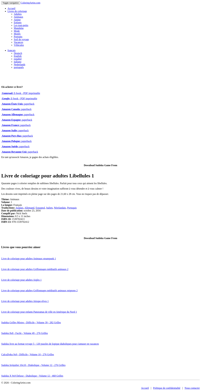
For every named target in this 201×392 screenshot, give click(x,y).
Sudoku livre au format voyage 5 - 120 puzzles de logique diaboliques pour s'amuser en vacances (50, 343)
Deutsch (18, 53)
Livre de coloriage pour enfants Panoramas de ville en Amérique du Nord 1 (39, 311)
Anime (17, 19)
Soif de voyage (21, 39)
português (19, 67)
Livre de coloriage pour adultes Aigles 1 (21, 280)
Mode (17, 31)
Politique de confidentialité (166, 388)
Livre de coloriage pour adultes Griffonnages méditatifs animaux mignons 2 (39, 290)
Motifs (17, 33)
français (12, 50)
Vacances (18, 42)
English (18, 56)
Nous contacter (192, 388)
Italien (49, 207)
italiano (17, 61)
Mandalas (19, 28)
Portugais (72, 207)
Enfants (18, 22)
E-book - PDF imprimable (20, 93)
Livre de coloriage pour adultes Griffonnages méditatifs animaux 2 (34, 269)
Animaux (18, 17)
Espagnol (40, 207)
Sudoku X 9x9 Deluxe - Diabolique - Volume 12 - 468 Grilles (32, 375)
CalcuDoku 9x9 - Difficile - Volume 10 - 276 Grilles (27, 354)
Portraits (18, 36)
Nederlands (19, 64)
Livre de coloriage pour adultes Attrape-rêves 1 (25, 301)
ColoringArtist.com (30, 2)
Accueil (11, 8)
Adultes (18, 14)
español (18, 59)
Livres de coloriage (17, 11)
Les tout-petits (21, 25)
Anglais (19, 207)
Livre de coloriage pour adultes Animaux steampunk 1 (28, 258)
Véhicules (19, 45)
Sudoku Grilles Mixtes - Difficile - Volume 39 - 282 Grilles (31, 322)
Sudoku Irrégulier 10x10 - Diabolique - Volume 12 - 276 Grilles (33, 365)
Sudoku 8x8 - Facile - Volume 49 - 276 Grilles (24, 333)
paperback (17, 104)
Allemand (29, 207)
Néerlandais (60, 207)
